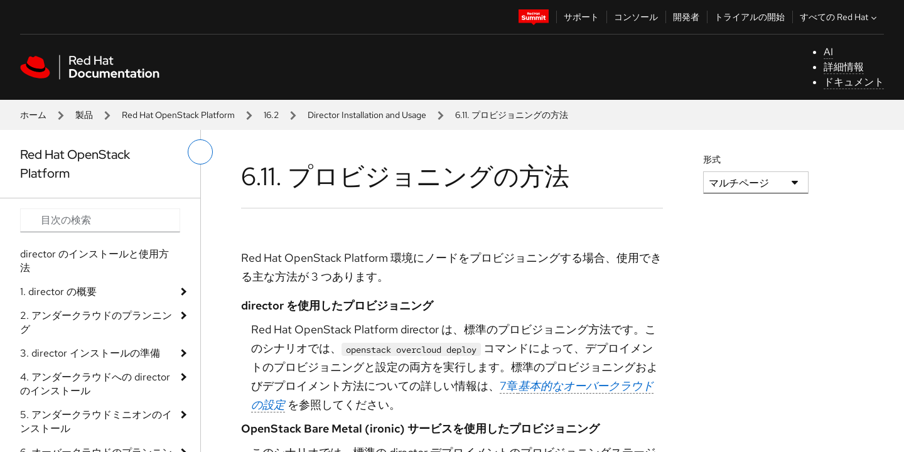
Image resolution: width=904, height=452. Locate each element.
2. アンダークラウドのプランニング (96, 322)
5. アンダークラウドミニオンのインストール (96, 421)
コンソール (636, 17)
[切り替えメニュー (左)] (200, 151)
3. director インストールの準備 (90, 353)
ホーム (33, 115)
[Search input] (100, 220)
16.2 (271, 115)
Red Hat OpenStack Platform (178, 115)
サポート (581, 17)
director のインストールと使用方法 (94, 260)
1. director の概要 (58, 291)
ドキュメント (854, 82)
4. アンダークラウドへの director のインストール (95, 383)
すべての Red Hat (840, 17)
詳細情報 (844, 66)
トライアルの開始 (749, 17)
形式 (712, 159)
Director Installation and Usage (367, 115)
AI (828, 51)
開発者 (686, 17)
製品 (84, 115)
